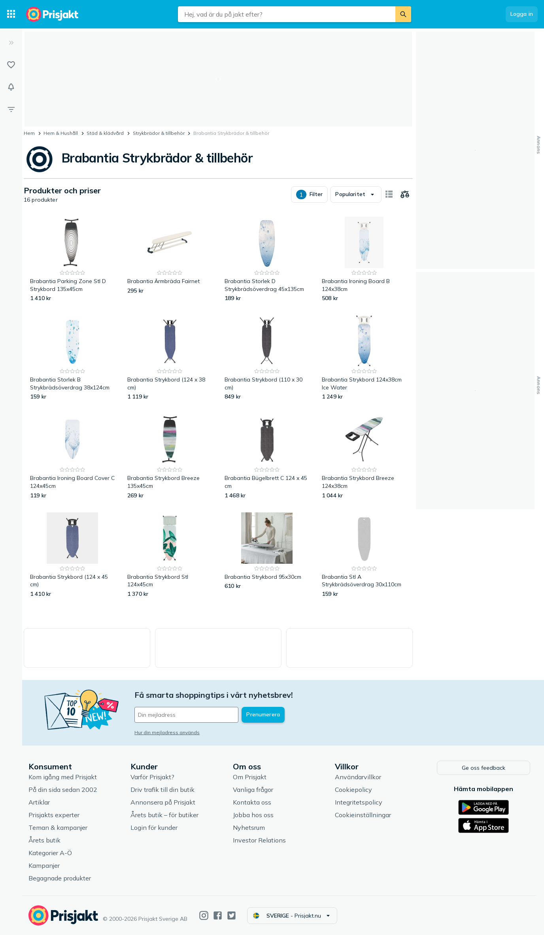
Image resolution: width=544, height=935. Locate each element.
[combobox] (286, 14)
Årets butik (44, 840)
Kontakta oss (252, 803)
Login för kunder (154, 828)
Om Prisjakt (249, 777)
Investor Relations (259, 840)
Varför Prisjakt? (152, 777)
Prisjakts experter (53, 815)
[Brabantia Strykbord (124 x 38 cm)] (169, 358)
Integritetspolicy (358, 803)
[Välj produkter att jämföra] (405, 194)
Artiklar (39, 803)
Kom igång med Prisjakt (62, 777)
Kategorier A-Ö (50, 853)
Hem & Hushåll (60, 133)
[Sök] (403, 14)
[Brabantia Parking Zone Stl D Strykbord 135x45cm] (72, 259)
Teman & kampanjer (57, 828)
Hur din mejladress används (167, 732)
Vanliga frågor (253, 790)
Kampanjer (44, 866)
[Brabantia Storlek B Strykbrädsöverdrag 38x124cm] (72, 358)
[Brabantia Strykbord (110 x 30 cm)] (266, 358)
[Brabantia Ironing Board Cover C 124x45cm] (72, 456)
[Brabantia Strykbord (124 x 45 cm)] (72, 555)
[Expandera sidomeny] (11, 43)
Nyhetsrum (249, 828)
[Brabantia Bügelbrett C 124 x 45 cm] (266, 456)
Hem (29, 133)
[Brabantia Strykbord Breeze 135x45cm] (169, 456)
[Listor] (11, 65)
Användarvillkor (358, 777)
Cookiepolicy (353, 790)
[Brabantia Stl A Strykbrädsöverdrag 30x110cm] (364, 555)
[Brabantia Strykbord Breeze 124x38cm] (364, 456)
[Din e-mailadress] (186, 715)
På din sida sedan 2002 (62, 790)
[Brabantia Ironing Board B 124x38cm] (364, 259)
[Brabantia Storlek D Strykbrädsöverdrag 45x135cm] (266, 259)
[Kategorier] (11, 14)
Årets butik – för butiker (164, 815)
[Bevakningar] (11, 87)
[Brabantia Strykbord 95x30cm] (266, 555)
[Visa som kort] (389, 194)
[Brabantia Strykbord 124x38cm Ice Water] (364, 358)
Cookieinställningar (363, 815)
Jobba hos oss (253, 815)
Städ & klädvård (105, 133)
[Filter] (11, 109)
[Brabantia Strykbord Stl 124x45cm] (169, 555)
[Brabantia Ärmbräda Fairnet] (169, 259)
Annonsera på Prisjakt (162, 803)
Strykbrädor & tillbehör (159, 133)
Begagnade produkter (59, 878)
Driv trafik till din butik (162, 790)
